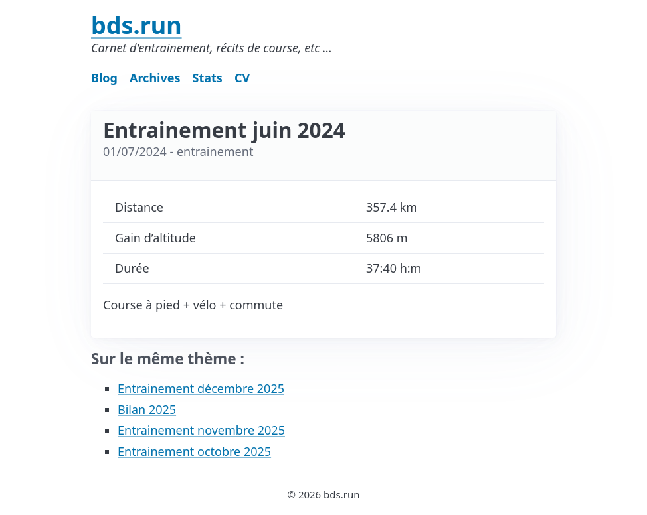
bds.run (136, 25)
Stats (208, 78)
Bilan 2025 (147, 409)
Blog (104, 78)
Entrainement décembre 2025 (201, 388)
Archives (155, 78)
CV (242, 78)
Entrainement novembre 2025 (201, 430)
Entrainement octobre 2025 (194, 451)
